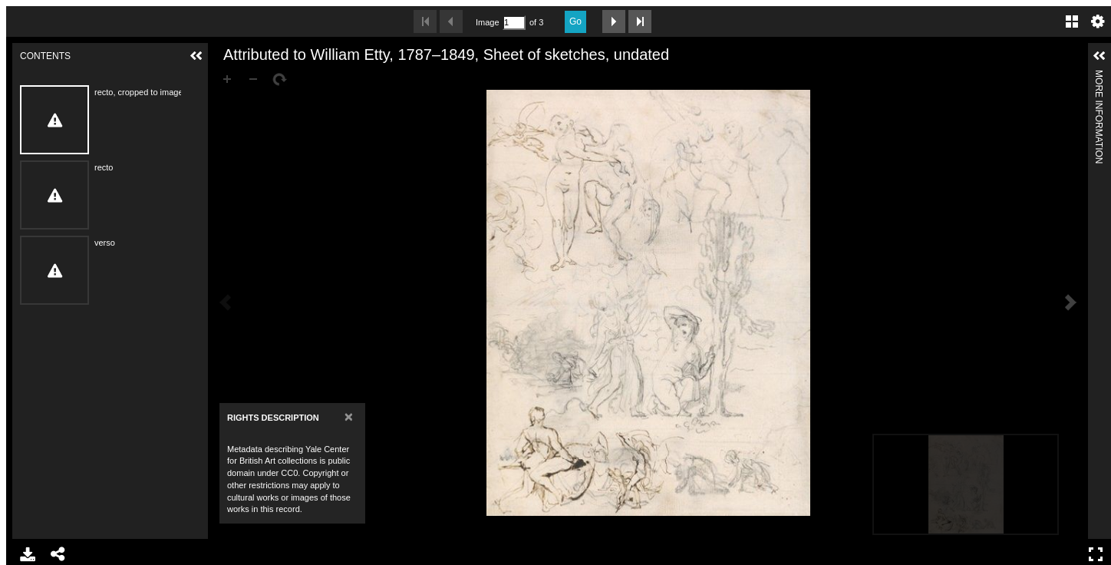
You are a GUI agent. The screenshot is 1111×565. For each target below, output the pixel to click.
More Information (1098, 76)
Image (487, 22)
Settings (1097, 21)
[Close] (348, 416)
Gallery (1071, 21)
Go (575, 21)
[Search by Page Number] (514, 22)
